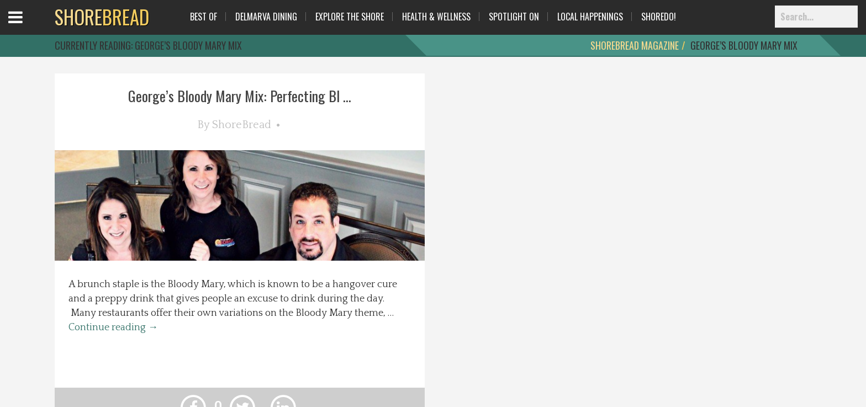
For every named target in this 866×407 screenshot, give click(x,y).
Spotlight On (514, 16)
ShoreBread (241, 125)
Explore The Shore (349, 16)
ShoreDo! (658, 16)
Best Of (203, 16)
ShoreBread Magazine (634, 45)
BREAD (102, 16)
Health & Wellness (436, 16)
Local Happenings (590, 16)
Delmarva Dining (266, 16)
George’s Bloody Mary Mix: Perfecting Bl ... (239, 96)
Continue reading (113, 327)
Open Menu (29, 27)
